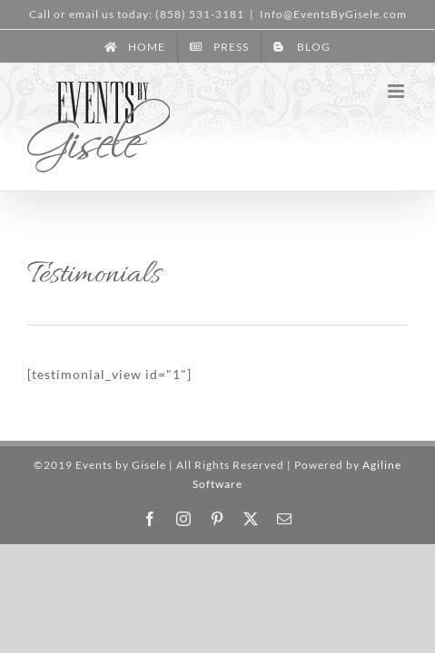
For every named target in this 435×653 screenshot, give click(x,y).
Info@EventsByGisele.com (333, 14)
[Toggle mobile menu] (398, 91)
